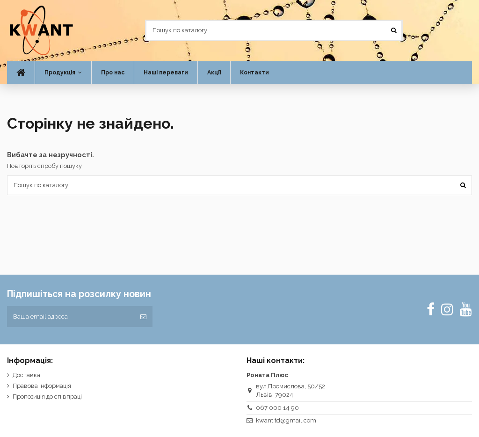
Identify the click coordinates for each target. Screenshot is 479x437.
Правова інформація (42, 385)
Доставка (26, 375)
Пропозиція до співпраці (47, 396)
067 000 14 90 (277, 407)
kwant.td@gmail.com (286, 420)
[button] (63, 72)
